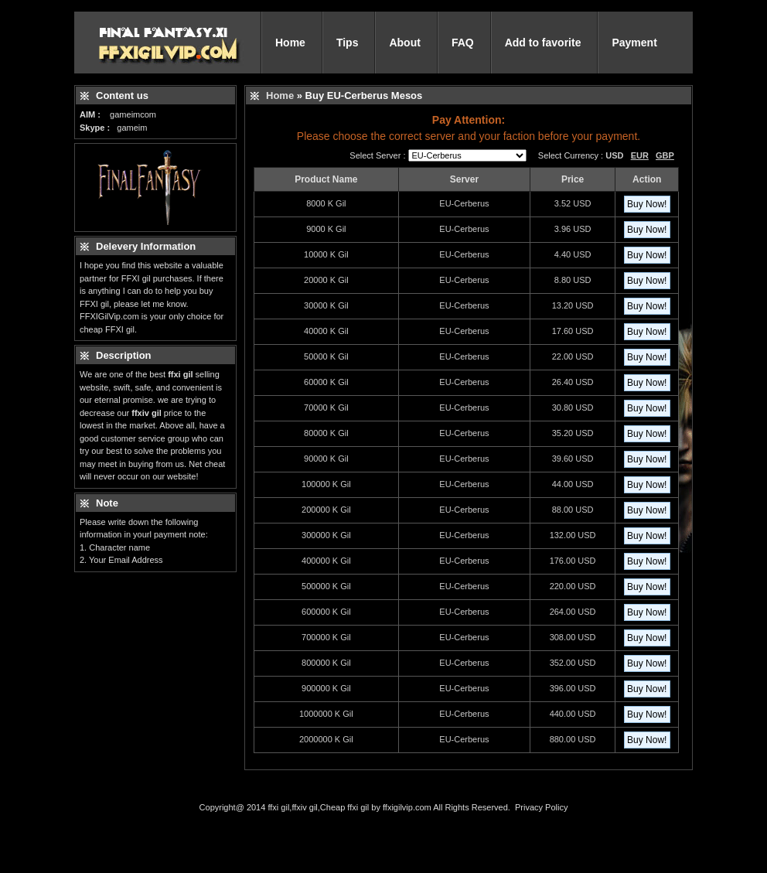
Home (290, 42)
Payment (634, 42)
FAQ (463, 42)
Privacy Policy (541, 807)
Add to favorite (543, 42)
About (404, 42)
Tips (347, 42)
